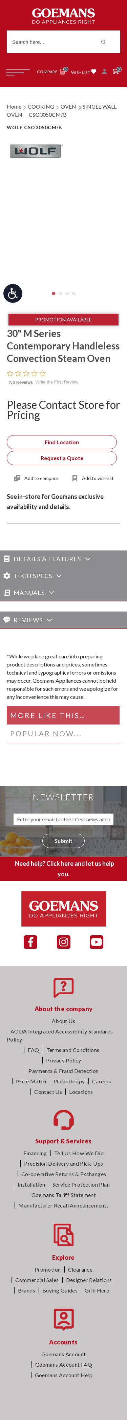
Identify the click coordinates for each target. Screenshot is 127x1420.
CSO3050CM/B (48, 114)
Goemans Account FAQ (63, 1364)
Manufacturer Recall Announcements (63, 1205)
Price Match (31, 1081)
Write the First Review (56, 382)
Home (14, 106)
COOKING (41, 106)
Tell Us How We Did (79, 1153)
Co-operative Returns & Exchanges (63, 1174)
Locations (81, 1091)
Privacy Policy (63, 1060)
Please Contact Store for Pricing (63, 409)
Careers (101, 1081)
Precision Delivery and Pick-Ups (63, 1163)
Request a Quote (62, 458)
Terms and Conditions (73, 1050)
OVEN (68, 106)
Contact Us (48, 1091)
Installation (31, 1184)
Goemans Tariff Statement (63, 1195)
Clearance (80, 1269)
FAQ (33, 1050)
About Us (63, 1021)
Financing (35, 1153)
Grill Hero (97, 1290)
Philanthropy (69, 1081)
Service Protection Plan (81, 1184)
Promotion (48, 1269)
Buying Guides (60, 1290)
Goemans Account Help (64, 1375)
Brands (26, 1290)
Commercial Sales (37, 1280)
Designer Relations (89, 1280)
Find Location (62, 442)
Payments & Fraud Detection (63, 1071)
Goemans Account (63, 1354)
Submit (63, 840)
